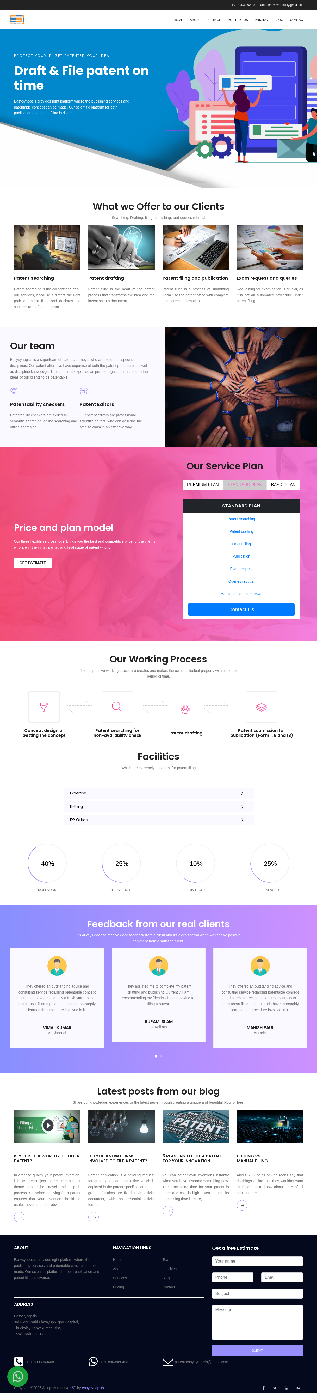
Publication (241, 556)
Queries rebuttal (241, 581)
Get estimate (33, 563)
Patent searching (241, 519)
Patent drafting (241, 531)
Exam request (241, 569)
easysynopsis (93, 1388)
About (195, 20)
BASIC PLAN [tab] (283, 484)
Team (167, 1260)
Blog (279, 20)
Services (120, 1278)
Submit (257, 1350)
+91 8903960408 (243, 5)
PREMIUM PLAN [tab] (203, 484)
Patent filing (241, 544)
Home (178, 20)
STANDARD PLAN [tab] (245, 484)
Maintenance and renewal (241, 594)
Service (214, 20)
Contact (297, 20)
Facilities (170, 1269)
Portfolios (238, 20)
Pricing (261, 20)
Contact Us (241, 609)
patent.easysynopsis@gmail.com (281, 5)
